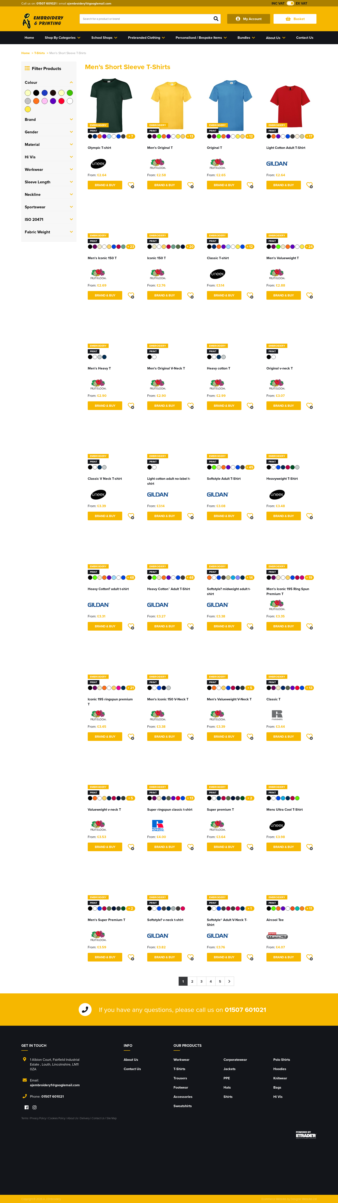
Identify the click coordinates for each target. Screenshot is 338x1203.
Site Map (111, 1118)
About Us (131, 1059)
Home (25, 53)
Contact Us (132, 1068)
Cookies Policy (56, 1118)
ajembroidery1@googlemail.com (89, 3)
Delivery (85, 1118)
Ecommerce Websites (273, 1199)
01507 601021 (46, 3)
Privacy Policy (38, 1118)
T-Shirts (39, 53)
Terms (24, 1118)
